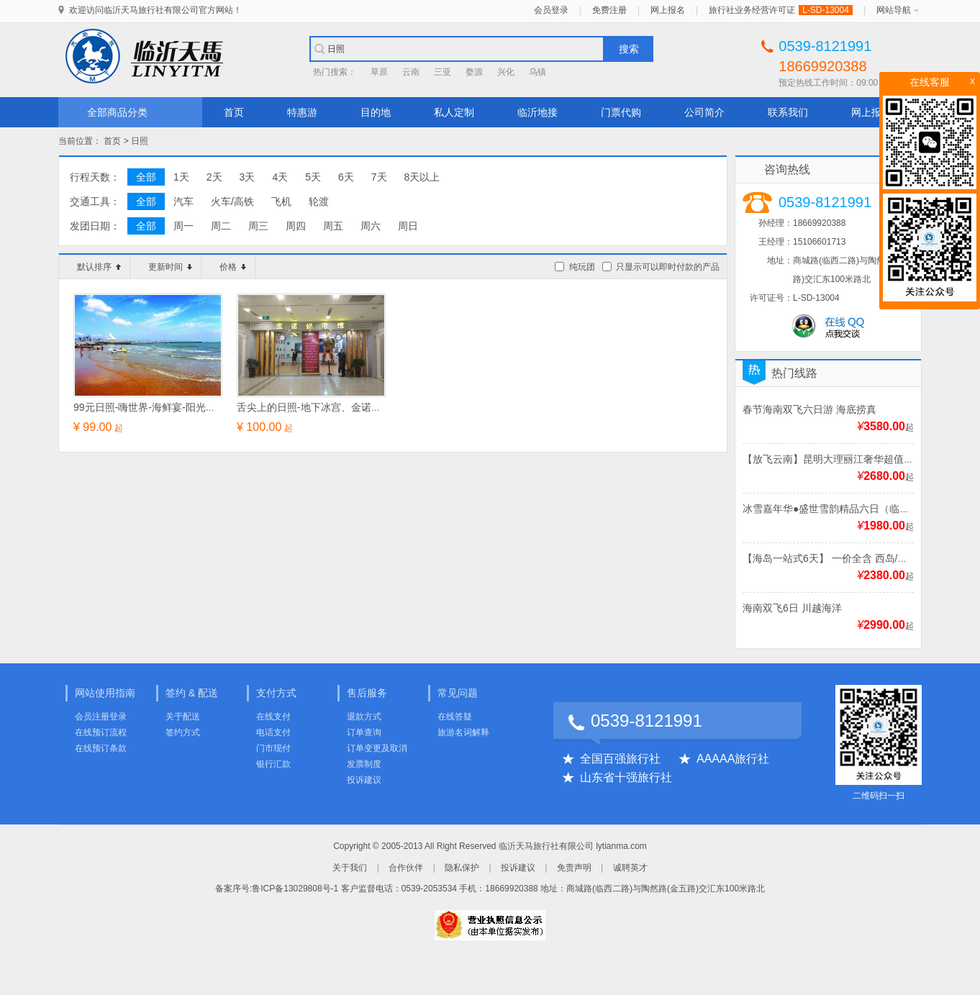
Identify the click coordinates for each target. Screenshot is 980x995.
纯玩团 (582, 267)
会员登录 (551, 10)
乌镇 (537, 72)
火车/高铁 (232, 201)
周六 (370, 226)
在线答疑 (454, 717)
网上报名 (667, 10)
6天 (346, 177)
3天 (247, 177)
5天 (313, 177)
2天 (214, 177)
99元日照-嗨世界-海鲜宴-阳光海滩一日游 (164, 407)
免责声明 (574, 868)
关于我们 (349, 868)
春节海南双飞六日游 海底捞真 (809, 409)
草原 (379, 72)
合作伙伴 (406, 868)
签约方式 (182, 732)
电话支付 (273, 732)
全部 (146, 177)
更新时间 (170, 267)
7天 (379, 177)
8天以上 (422, 177)
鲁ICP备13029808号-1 (295, 888)
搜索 (629, 49)
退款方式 (364, 717)
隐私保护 (462, 868)
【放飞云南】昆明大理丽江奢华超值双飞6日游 (846, 459)
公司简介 (704, 112)
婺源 (474, 72)
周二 (221, 226)
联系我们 (788, 112)
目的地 (375, 112)
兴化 (505, 72)
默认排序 (99, 267)
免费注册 (609, 10)
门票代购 (621, 112)
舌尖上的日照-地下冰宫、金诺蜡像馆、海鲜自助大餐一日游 (369, 407)
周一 (183, 226)
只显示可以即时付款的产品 (668, 267)
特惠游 (302, 112)
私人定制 (454, 112)
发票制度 (364, 764)
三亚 (442, 72)
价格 (232, 267)
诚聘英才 (630, 868)
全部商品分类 (117, 112)
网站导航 (893, 10)
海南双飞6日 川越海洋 (792, 608)
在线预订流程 (101, 732)
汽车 (183, 201)
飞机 (281, 201)
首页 (234, 112)
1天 (181, 177)
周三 (258, 226)
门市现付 (273, 748)
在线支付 (273, 717)
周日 (408, 226)
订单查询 (364, 732)
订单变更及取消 (377, 748)
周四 (296, 226)
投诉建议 (364, 780)
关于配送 (182, 717)
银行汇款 (273, 764)
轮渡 (319, 201)
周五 (333, 226)
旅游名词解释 (463, 732)
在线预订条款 (101, 748)
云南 (410, 72)
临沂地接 (537, 112)
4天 (280, 177)
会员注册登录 (101, 717)
